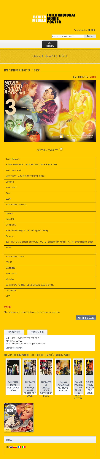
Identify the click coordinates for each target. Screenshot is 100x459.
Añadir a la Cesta (86, 317)
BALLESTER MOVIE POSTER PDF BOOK (13, 386)
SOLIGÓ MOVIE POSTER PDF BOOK (90, 387)
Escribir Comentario (15, 347)
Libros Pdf (50, 55)
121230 (63, 55)
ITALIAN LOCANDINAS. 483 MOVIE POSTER (63, 386)
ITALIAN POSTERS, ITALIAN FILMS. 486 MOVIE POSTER (78, 390)
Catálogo (36, 55)
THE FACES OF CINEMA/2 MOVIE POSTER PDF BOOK (46, 389)
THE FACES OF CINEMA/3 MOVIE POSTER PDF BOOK (30, 389)
